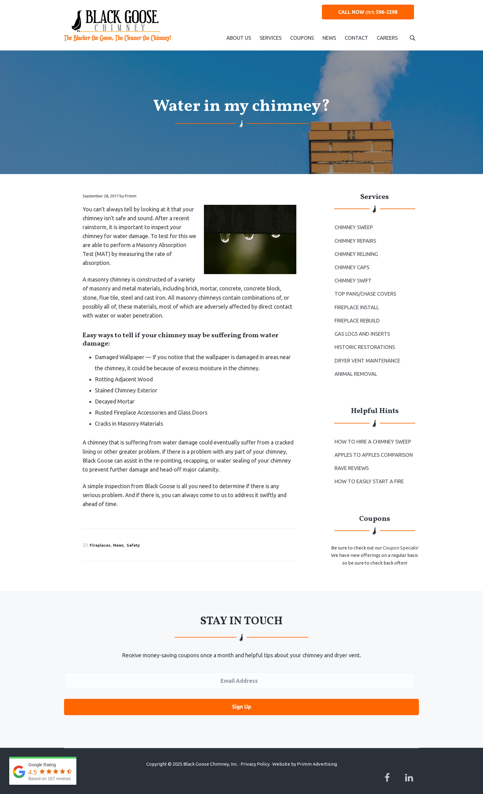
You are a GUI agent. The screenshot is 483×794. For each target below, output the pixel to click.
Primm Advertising (317, 758)
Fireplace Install (357, 305)
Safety (133, 545)
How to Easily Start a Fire (369, 477)
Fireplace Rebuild (357, 318)
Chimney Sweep (354, 227)
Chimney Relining (356, 253)
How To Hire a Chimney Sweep (373, 437)
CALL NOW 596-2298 (367, 12)
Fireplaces (100, 545)
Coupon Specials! (400, 542)
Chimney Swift (353, 279)
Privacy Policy (255, 758)
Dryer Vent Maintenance (367, 357)
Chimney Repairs (355, 240)
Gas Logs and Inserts (362, 331)
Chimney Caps (352, 266)
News (118, 545)
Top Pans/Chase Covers (365, 292)
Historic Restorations (364, 344)
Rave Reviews (352, 464)
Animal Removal (356, 370)
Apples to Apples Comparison (373, 450)
